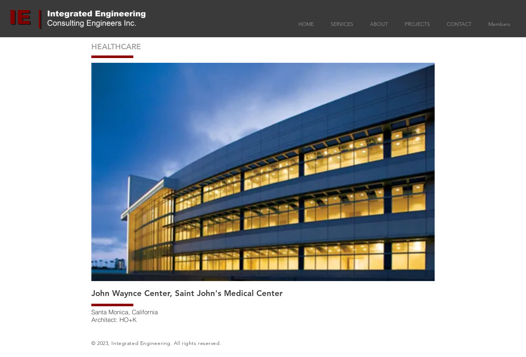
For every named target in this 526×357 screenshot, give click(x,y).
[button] (263, 172)
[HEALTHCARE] (125, 46)
